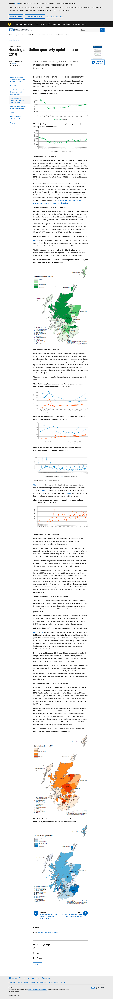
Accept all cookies (16, 16)
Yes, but (39, 958)
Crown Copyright (41, 982)
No (38, 953)
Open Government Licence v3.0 (37, 989)
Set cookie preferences (54, 16)
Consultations (59, 35)
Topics (17, 35)
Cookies (33, 982)
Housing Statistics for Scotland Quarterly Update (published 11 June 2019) (18, 80)
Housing (14, 63)
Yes (38, 948)
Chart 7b (45, 490)
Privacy (63, 982)
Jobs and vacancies (53, 982)
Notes (12, 113)
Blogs (67, 35)
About (10, 35)
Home (10, 40)
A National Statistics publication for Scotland (17, 118)
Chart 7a (36, 485)
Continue (37, 965)
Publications (31, 35)
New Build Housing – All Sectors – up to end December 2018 (17, 92)
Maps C (36, 632)
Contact (26, 982)
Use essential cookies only (35, 16)
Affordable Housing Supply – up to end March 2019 (18, 107)
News (23, 35)
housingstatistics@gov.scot (48, 932)
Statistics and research (45, 35)
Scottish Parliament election (24, 24)
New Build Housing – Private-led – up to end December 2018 (17, 100)
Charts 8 (69, 493)
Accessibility (12, 982)
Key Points (13, 86)
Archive (20, 982)
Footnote (12, 123)
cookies (17, 3)
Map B (35, 240)
